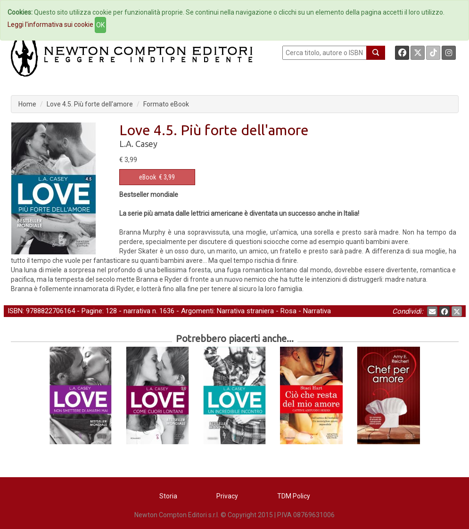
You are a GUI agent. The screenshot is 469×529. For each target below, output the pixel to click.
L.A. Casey (138, 143)
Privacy (227, 496)
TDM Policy (293, 496)
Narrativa (317, 311)
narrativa (136, 311)
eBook (147, 177)
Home (27, 104)
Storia (168, 496)
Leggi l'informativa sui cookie (50, 24)
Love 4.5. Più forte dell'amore (90, 104)
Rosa (288, 311)
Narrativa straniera (245, 311)
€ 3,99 (157, 177)
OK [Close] (100, 25)
